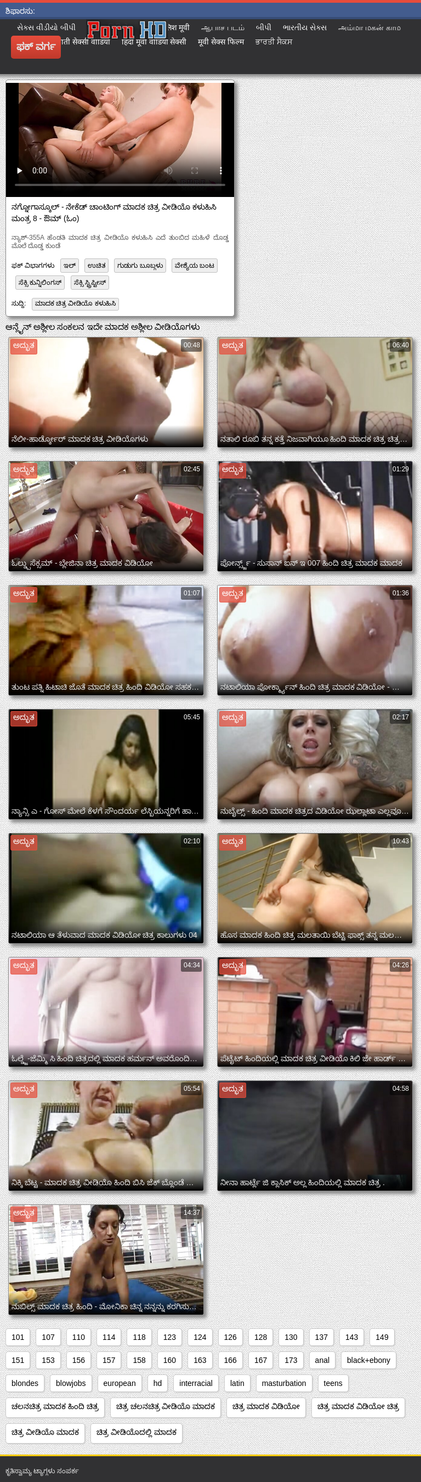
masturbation (284, 1383)
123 (169, 1337)
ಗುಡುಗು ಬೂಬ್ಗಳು (139, 265)
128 (260, 1337)
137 (321, 1337)
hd (157, 1383)
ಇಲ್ (70, 265)
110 (78, 1337)
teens (333, 1383)
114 (109, 1337)
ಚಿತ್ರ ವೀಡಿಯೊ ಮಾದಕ (45, 1432)
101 (18, 1337)
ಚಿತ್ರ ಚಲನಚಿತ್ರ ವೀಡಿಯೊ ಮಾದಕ (165, 1406)
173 (291, 1360)
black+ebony (368, 1360)
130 (291, 1337)
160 (169, 1360)
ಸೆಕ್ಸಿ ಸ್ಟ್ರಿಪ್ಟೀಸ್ (90, 282)
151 (18, 1360)
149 (382, 1337)
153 (48, 1360)
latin (237, 1383)
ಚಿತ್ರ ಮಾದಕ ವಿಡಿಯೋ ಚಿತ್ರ (358, 1406)
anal (322, 1360)
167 (260, 1360)
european (120, 1383)
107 (48, 1337)
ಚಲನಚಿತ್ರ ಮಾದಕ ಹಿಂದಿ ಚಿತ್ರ (55, 1406)
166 (230, 1360)
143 (351, 1337)
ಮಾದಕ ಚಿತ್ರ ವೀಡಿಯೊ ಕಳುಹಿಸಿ (75, 303)
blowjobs (71, 1383)
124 (200, 1337)
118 (139, 1337)
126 (230, 1337)
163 (200, 1360)
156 (78, 1360)
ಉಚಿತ (96, 265)
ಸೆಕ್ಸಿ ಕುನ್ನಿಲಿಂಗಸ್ (40, 282)
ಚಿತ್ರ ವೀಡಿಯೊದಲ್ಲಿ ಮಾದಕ (136, 1432)
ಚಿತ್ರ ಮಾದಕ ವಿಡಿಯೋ (266, 1406)
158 (139, 1360)
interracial (196, 1383)
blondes (25, 1383)
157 (109, 1360)
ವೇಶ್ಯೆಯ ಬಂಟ (194, 265)
